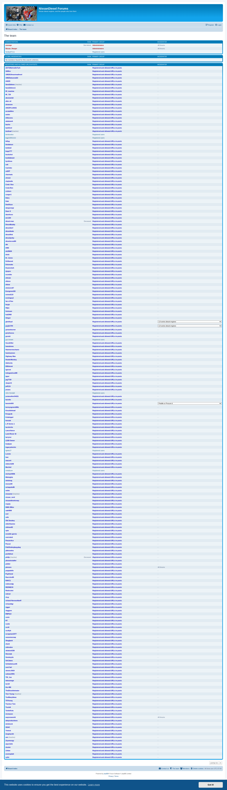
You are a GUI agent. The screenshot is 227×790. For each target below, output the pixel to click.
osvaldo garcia (11, 534)
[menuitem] (19, 25)
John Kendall (10, 393)
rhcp (7, 597)
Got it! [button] (211, 785)
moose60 (9, 484)
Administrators (11, 42)
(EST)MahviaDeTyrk (13, 68)
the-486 (8, 687)
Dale (7, 201)
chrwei (8, 178)
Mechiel (8, 467)
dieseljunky (10, 238)
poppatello (10, 570)
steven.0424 (10, 670)
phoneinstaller (11, 560)
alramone (9, 104)
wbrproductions (12, 720)
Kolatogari (9, 417)
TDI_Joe (9, 677)
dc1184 (8, 218)
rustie (8, 624)
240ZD (8, 81)
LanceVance (10, 430)
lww (7, 457)
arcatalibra (10, 111)
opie (7, 530)
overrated (9, 537)
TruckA (8, 707)
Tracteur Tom (10, 704)
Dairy (8, 198)
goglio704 (9, 326)
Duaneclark (10, 268)
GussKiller (9, 343)
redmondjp (10, 584)
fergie (8, 304)
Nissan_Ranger (11, 48)
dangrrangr (10, 208)
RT (7, 620)
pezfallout (9, 554)
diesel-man (10, 221)
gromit (8, 336)
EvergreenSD (10, 291)
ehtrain (8, 278)
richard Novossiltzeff (13, 600)
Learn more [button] (94, 784)
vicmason (9, 714)
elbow (8, 284)
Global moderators (13, 56)
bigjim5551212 (11, 138)
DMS (7, 248)
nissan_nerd (10, 497)
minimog (9, 480)
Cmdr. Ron (10, 184)
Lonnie (8, 454)
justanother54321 (12, 396)
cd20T (8, 171)
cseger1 (9, 194)
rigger (8, 607)
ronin (8, 617)
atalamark (9, 121)
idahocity (9, 363)
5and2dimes (10, 84)
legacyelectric (11, 447)
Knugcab (9, 414)
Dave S (8, 211)
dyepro (8, 271)
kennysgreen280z (12, 407)
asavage (9, 45)
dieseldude (10, 231)
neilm (8, 490)
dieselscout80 (11, 241)
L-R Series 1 (10, 424)
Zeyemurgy (10, 740)
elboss (8, 281)
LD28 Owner (10, 440)
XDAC (8, 727)
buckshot (9, 154)
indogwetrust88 (11, 373)
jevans (8, 390)
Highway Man (11, 356)
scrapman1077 (11, 634)
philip (8, 557)
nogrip (8, 504)
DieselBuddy (10, 224)
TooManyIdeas (11, 697)
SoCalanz (9, 660)
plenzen (8, 567)
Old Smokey (10, 520)
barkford (9, 128)
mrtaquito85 (10, 487)
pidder (8, 564)
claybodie (9, 181)
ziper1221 (9, 744)
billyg (8, 141)
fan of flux (9, 301)
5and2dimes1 (11, 88)
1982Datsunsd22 (12, 78)
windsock (9, 724)
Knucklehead (10, 410)
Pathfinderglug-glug (13, 547)
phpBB (106, 773)
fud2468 (9, 314)
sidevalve (9, 647)
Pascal (8, 544)
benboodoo (9, 134)
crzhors (8, 191)
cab (7, 164)
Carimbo (9, 168)
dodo (7, 254)
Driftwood (9, 261)
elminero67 (10, 288)
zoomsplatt (10, 754)
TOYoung (9, 700)
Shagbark (9, 640)
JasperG (9, 383)
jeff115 (8, 386)
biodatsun (9, 144)
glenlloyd (9, 322)
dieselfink (9, 234)
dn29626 (9, 251)
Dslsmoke (9, 264)
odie (7, 517)
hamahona (9, 346)
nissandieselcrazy (12, 500)
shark (8, 644)
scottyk (8, 630)
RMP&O (8, 614)
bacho (8, 124)
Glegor (8, 318)
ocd (7, 514)
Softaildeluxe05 (11, 664)
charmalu (9, 174)
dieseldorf (9, 228)
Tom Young (10, 694)
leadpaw (9, 444)
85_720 (8, 94)
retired (8, 594)
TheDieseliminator (12, 690)
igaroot (8, 370)
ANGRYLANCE (11, 108)
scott (7, 627)
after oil (8, 101)
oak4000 (9, 510)
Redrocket (9, 590)
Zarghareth (10, 734)
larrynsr (8, 437)
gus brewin (9, 339)
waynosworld (11, 717)
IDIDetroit (9, 366)
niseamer (9, 494)
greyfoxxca (10, 333)
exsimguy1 (10, 298)
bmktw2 (8, 148)
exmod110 (9, 294)
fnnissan (9, 311)
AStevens (9, 118)
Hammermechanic (12, 349)
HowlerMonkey (11, 360)
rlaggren (9, 610)
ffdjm (7, 308)
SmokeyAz (10, 657)
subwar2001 (10, 674)
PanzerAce (10, 540)
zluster (8, 747)
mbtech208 (10, 464)
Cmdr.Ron (9, 188)
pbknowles (10, 550)
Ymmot (8, 730)
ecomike (9, 274)
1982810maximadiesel (14, 74)
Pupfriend (9, 574)
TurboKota (9, 710)
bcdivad (9, 131)
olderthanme (10, 524)
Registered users (99, 52)
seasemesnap (11, 637)
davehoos (9, 214)
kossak (8, 420)
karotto (8, 400)
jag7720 (8, 380)
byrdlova (9, 161)
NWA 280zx (10, 507)
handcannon (10, 353)
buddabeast (10, 158)
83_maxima (10, 91)
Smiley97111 (10, 52)
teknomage (10, 680)
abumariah (10, 98)
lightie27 (8, 450)
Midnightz (9, 477)
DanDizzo (9, 204)
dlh (7, 244)
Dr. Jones (9, 258)
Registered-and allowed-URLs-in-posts (21, 64)
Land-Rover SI (11, 434)
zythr (7, 757)
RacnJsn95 (10, 577)
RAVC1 (8, 580)
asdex (8, 114)
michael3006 (10, 474)
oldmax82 (9, 527)
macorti (8, 460)
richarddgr (9, 604)
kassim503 (10, 403)
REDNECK (9, 587)
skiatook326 (10, 650)
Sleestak (9, 654)
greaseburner (11, 329)
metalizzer (9, 470)
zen (7, 737)
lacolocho (9, 427)
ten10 (8, 684)
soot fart (9, 667)
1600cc (8, 71)
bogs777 (9, 151)
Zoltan (8, 750)
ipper (7, 376)
